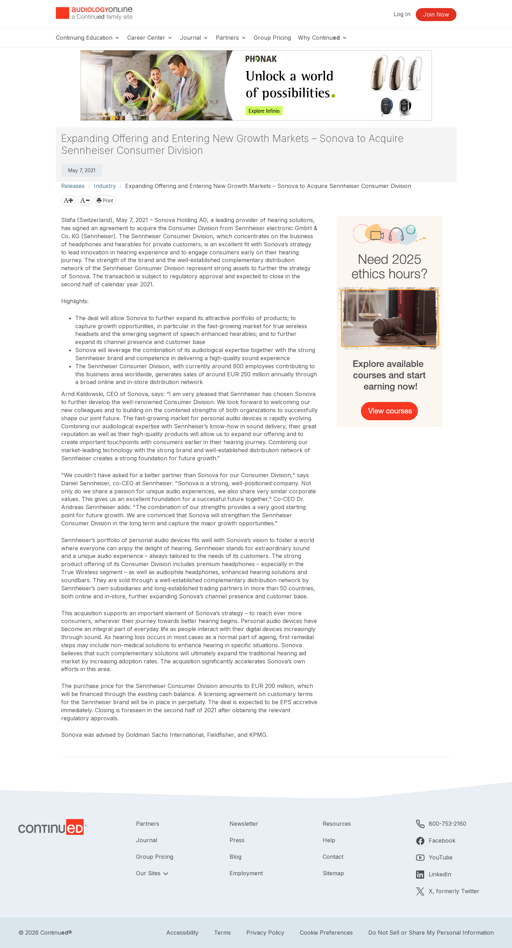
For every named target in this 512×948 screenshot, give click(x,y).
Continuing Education (88, 37)
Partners (231, 37)
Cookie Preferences (326, 932)
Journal (194, 37)
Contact (333, 856)
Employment (246, 873)
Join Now (436, 14)
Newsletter (243, 823)
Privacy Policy (265, 932)
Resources (337, 823)
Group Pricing (272, 37)
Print (105, 200)
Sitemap (333, 873)
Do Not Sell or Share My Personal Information (431, 932)
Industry (105, 185)
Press (237, 840)
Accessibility (182, 932)
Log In (402, 14)
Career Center (150, 37)
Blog (235, 856)
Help (329, 840)
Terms (222, 932)
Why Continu (323, 37)
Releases (73, 185)
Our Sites (149, 873)
